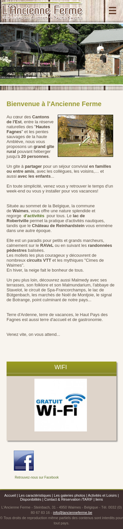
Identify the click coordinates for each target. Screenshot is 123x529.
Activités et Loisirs (102, 495)
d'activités (35, 215)
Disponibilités (31, 499)
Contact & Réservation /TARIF (68, 499)
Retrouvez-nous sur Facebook (37, 477)
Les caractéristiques (35, 495)
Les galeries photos (69, 495)
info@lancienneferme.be (72, 512)
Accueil (10, 495)
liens (99, 499)
